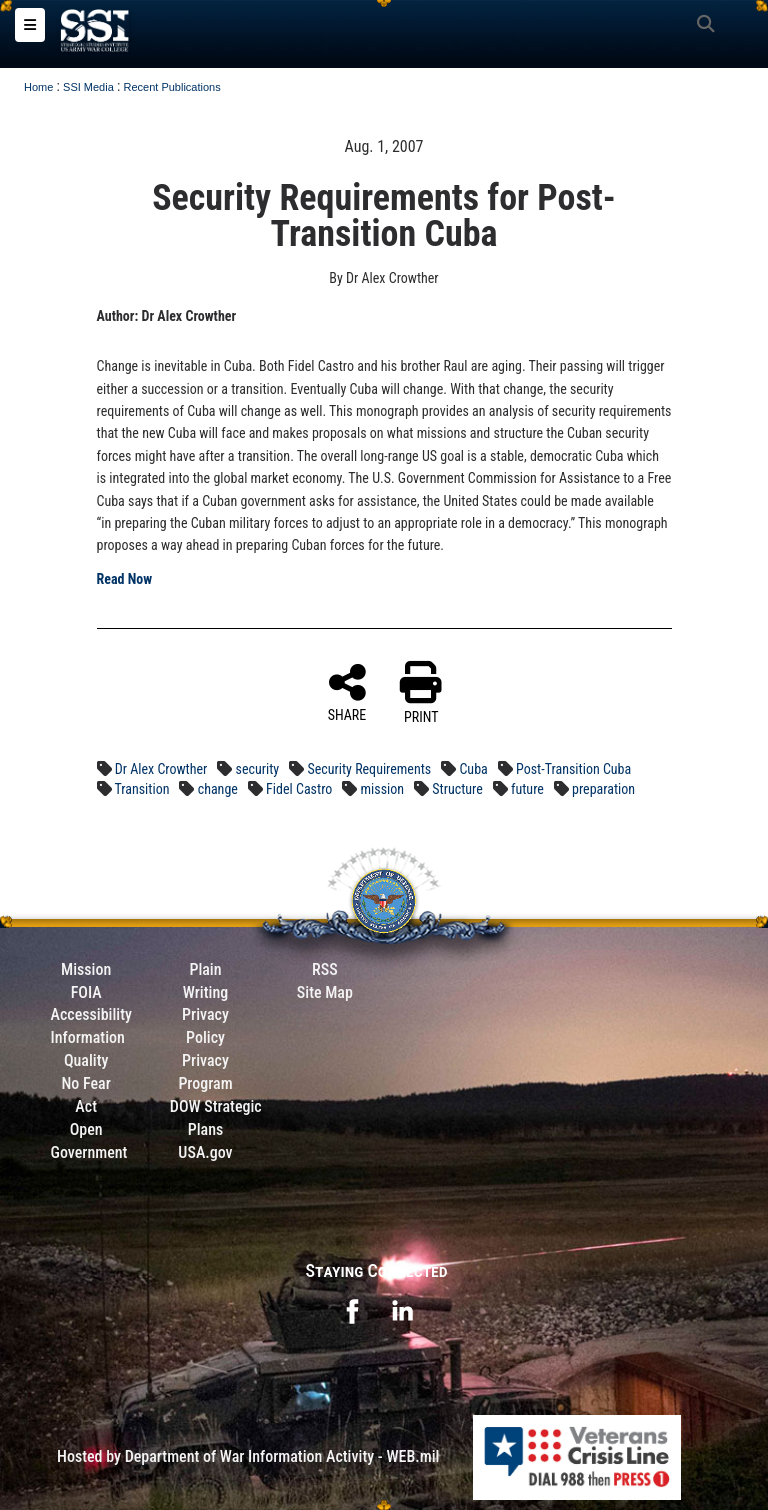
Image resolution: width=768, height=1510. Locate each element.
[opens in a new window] (352, 1309)
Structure (457, 789)
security (258, 769)
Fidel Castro (299, 789)
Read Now (125, 579)
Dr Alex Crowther (161, 769)
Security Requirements (369, 769)
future (527, 789)
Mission (86, 969)
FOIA (86, 992)
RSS (325, 969)
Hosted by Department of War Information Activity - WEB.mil (248, 1456)
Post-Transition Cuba (573, 769)
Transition (141, 789)
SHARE (347, 692)
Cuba (473, 769)
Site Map (325, 992)
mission (383, 789)
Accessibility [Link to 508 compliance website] (91, 1014)
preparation (603, 789)
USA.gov (205, 1152)
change (218, 789)
